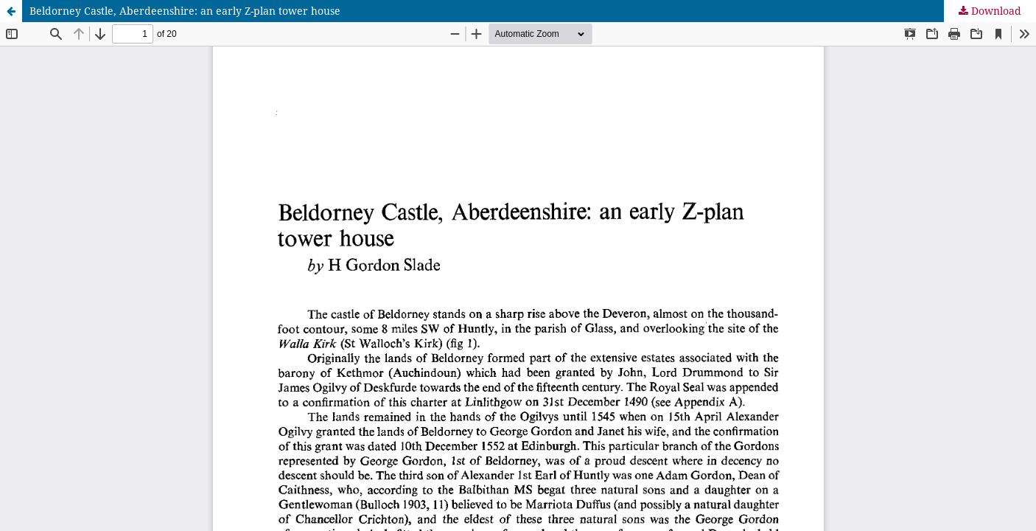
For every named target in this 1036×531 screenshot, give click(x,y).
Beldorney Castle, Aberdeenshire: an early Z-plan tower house (184, 11)
